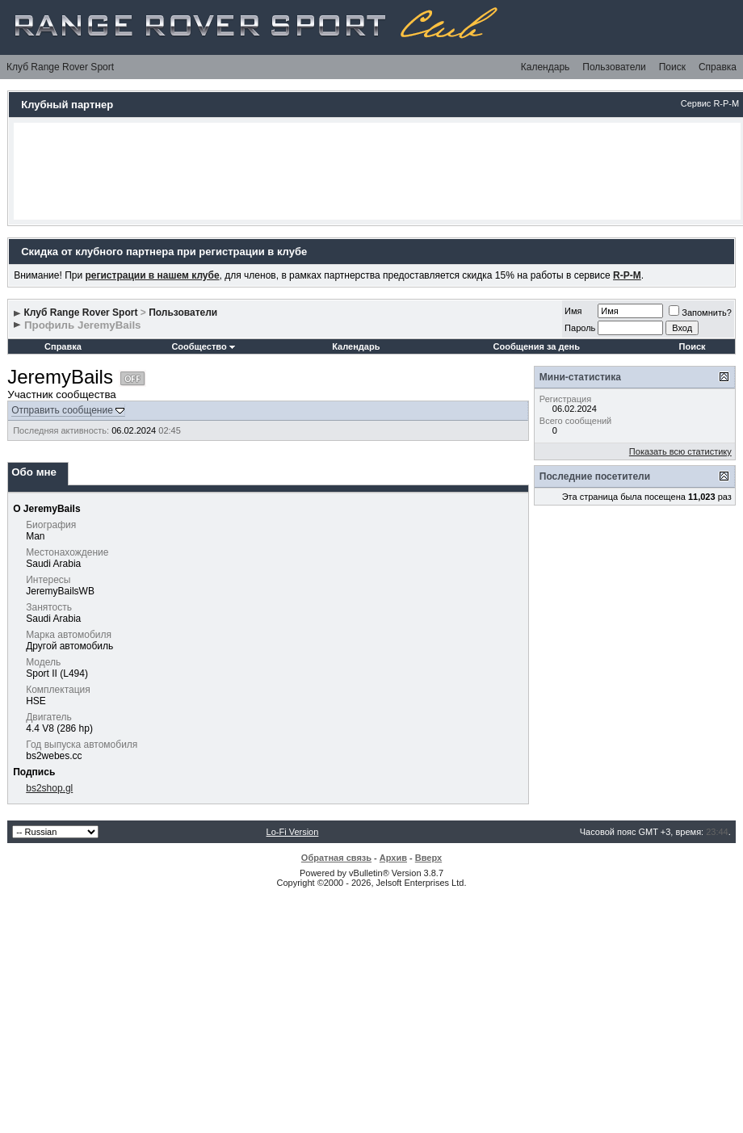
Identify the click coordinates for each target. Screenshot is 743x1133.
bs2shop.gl (49, 788)
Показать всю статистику (680, 451)
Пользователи (613, 67)
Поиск (672, 67)
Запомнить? (700, 312)
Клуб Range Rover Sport (60, 67)
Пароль (580, 328)
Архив (393, 857)
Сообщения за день (536, 346)
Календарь (545, 67)
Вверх (428, 857)
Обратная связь (336, 857)
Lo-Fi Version (293, 832)
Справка (718, 67)
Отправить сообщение (62, 410)
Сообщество (202, 346)
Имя (573, 311)
